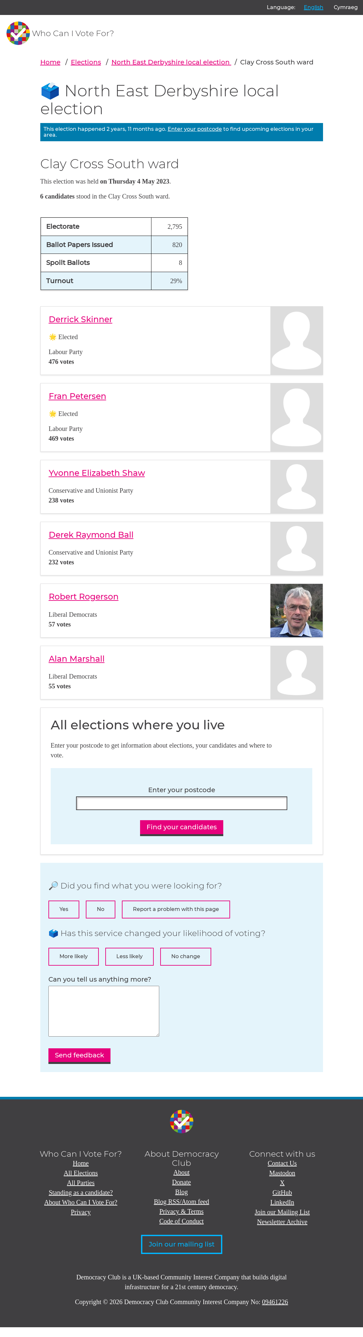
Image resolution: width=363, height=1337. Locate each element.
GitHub (282, 1202)
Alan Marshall (77, 659)
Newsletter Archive (282, 1231)
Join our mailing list (181, 1254)
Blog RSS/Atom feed (181, 1211)
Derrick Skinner (80, 319)
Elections (86, 62)
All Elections (81, 1182)
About (182, 1182)
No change (185, 956)
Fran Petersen (77, 396)
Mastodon (282, 1182)
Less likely (129, 956)
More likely (73, 956)
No (100, 909)
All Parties (81, 1192)
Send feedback (79, 1065)
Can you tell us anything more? (99, 979)
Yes (63, 909)
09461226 (275, 1311)
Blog (181, 1201)
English (313, 7)
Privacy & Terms (182, 1221)
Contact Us (282, 1173)
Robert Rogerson (84, 596)
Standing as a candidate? (81, 1202)
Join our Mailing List (282, 1221)
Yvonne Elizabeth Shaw (97, 473)
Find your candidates (182, 827)
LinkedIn (282, 1212)
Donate (181, 1191)
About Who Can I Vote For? (80, 1212)
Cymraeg (346, 7)
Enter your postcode (195, 129)
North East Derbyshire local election (171, 62)
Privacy (81, 1221)
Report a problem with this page (176, 909)
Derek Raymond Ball (91, 535)
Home (50, 62)
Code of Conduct (181, 1230)
